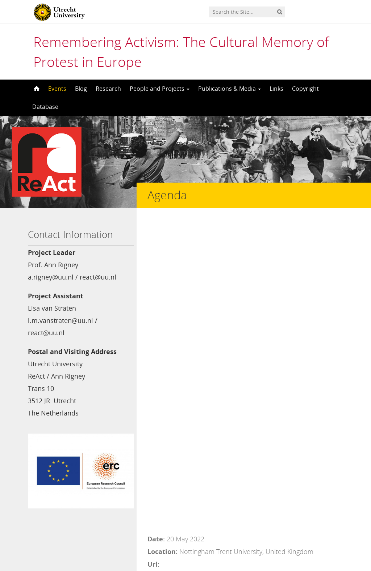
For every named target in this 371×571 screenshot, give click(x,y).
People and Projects (159, 89)
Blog (81, 89)
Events (57, 89)
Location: (162, 240)
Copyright (305, 89)
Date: (156, 227)
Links (276, 89)
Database (45, 107)
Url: (153, 253)
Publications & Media (229, 89)
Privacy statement (310, 538)
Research (108, 89)
